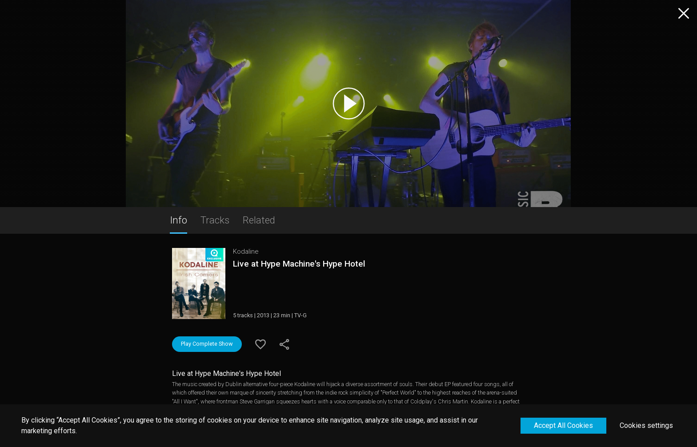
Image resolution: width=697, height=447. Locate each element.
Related (259, 220)
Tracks (214, 220)
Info (178, 220)
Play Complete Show (207, 343)
